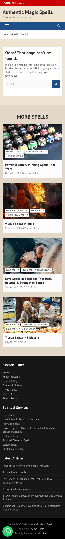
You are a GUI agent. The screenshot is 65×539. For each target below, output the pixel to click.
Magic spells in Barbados (36, 270)
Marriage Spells (11, 423)
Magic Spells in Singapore (20, 329)
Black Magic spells (13, 449)
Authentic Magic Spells (28, 12)
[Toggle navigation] (7, 26)
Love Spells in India (17, 210)
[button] (7, 531)
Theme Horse (36, 529)
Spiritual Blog (10, 381)
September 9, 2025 (15, 287)
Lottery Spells (14, 151)
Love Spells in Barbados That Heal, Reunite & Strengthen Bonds (28, 281)
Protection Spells (12, 436)
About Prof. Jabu (11, 376)
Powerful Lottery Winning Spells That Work (26, 465)
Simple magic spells (36, 151)
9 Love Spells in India (19, 224)
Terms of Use (10, 394)
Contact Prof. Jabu (12, 385)
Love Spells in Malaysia (35, 324)
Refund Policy (10, 398)
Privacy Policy (10, 389)
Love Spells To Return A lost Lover (21, 419)
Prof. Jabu (33, 173)
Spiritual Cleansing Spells (17, 440)
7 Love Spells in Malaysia (22, 338)
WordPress (43, 533)
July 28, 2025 (12, 342)
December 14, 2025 (15, 173)
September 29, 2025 (16, 228)
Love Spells (37, 210)
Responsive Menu (58, 3)
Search (56, 84)
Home (6, 372)
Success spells (14, 156)
